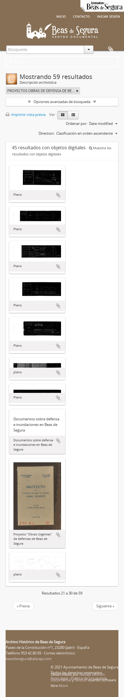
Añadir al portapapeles (58, 195)
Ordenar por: (76, 123)
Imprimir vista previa (26, 114)
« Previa (23, 606)
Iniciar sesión (108, 16)
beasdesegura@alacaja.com (29, 658)
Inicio (61, 16)
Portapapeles (111, 50)
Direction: (47, 133)
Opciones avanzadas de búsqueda (62, 101)
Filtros (17, 62)
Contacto (81, 16)
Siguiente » (105, 606)
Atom (63, 685)
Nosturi (81, 679)
